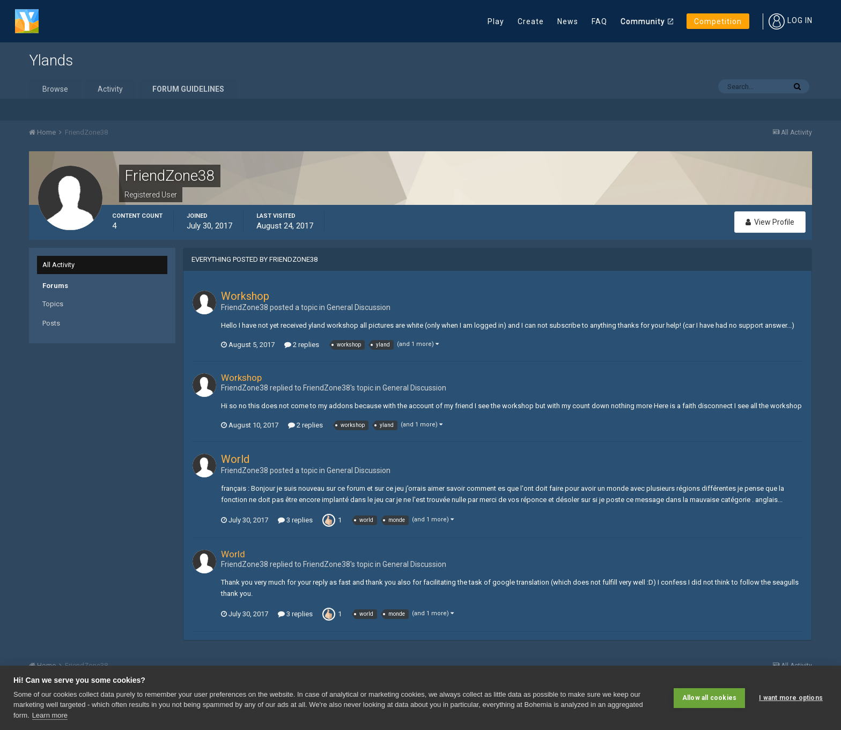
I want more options (791, 698)
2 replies (301, 345)
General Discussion (358, 307)
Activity (110, 89)
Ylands (51, 60)
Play (496, 21)
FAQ (599, 21)
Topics (52, 304)
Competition (718, 21)
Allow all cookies (709, 698)
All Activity (58, 265)
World (235, 459)
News (567, 21)
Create (531, 21)
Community (643, 21)
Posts (51, 323)
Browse (55, 89)
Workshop (245, 296)
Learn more (50, 715)
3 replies (295, 520)
